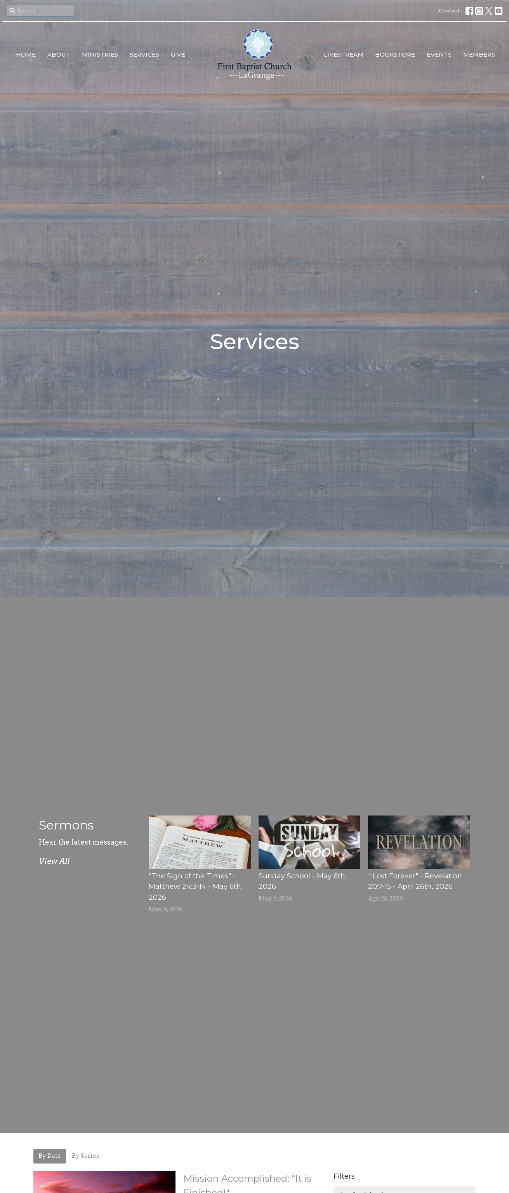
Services (144, 54)
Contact (449, 10)
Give (178, 54)
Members (479, 54)
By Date (49, 1155)
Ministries (100, 54)
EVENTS (439, 54)
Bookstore (395, 54)
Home (26, 54)
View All (54, 861)
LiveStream (343, 54)
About (58, 54)
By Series (85, 1155)
